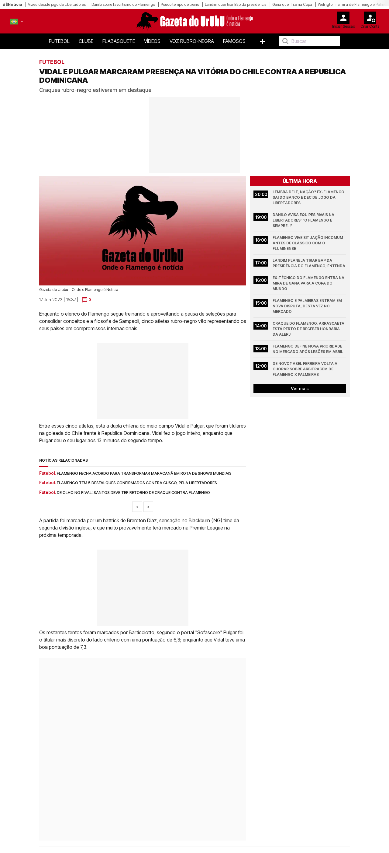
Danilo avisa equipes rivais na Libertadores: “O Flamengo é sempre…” (304, 220)
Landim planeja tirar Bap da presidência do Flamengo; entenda (309, 263)
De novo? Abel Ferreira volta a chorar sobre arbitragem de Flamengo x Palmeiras (305, 369)
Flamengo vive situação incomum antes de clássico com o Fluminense (308, 243)
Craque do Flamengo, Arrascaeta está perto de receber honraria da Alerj (309, 329)
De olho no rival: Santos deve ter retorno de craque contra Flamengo (133, 492)
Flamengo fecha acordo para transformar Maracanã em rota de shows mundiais (144, 473)
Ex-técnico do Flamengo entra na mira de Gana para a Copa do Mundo (309, 283)
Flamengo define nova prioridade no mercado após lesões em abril (308, 349)
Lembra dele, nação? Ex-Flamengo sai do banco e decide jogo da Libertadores (309, 197)
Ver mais (300, 388)
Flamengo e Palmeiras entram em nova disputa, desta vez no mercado (308, 306)
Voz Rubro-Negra (192, 41)
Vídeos (152, 41)
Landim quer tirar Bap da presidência (236, 4)
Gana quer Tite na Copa (292, 4)
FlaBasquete (118, 41)
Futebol (59, 41)
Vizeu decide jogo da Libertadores (57, 4)
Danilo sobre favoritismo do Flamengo (123, 4)
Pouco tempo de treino (180, 4)
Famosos (234, 41)
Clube (86, 41)
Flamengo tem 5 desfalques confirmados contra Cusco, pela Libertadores (137, 482)
